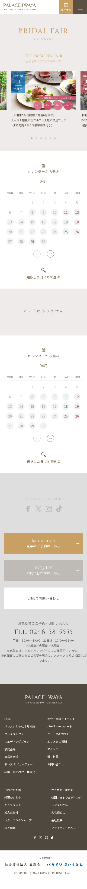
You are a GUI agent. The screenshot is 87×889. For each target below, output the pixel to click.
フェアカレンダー (36, 650)
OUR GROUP (43, 858)
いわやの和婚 (12, 790)
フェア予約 (22, 884)
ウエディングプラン (16, 741)
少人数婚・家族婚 (62, 790)
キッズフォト (12, 805)
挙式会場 (10, 749)
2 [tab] (36, 138)
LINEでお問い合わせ (43, 598)
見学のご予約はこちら (43, 543)
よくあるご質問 (57, 741)
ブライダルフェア (15, 734)
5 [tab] (50, 138)
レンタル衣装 (59, 805)
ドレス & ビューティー (18, 764)
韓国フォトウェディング (66, 797)
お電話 (65, 884)
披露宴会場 (11, 756)
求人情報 (10, 828)
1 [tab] (32, 138)
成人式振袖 (11, 812)
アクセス (52, 749)
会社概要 (56, 820)
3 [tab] (41, 138)
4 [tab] (46, 138)
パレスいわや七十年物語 (19, 726)
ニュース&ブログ (58, 734)
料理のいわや (12, 797)
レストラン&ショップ (18, 820)
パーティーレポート (59, 726)
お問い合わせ (55, 764)
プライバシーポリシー (65, 828)
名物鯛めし (58, 812)
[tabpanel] (43, 100)
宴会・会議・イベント (61, 719)
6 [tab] (55, 138)
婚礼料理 (52, 756)
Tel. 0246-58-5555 (43, 632)
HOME (8, 719)
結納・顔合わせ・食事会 (19, 772)
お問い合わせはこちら (43, 570)
